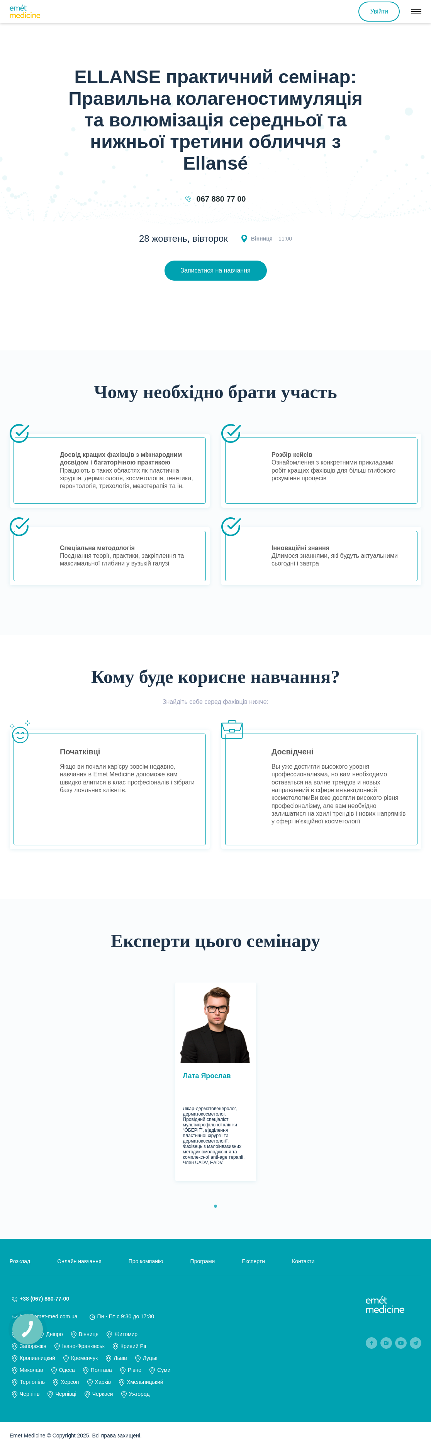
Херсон (70, 1382)
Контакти (303, 1261)
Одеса (67, 1370)
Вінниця (88, 1334)
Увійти (379, 11)
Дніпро (54, 1334)
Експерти (253, 1261)
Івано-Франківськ (83, 1346)
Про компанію (146, 1261)
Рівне (134, 1370)
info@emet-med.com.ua (49, 1316)
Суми (163, 1370)
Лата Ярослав (207, 1076)
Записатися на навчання (215, 270)
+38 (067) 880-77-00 (44, 1299)
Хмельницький (145, 1382)
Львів (120, 1358)
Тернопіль (32, 1382)
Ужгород (139, 1394)
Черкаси (102, 1394)
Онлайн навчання (79, 1261)
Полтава (101, 1370)
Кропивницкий (37, 1358)
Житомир (125, 1334)
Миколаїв (31, 1370)
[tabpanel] (215, 1082)
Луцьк (150, 1358)
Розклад (20, 1261)
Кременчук (84, 1358)
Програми (202, 1261)
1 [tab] (215, 1206)
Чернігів (29, 1394)
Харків (103, 1382)
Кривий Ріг (133, 1346)
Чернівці (65, 1394)
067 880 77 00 (221, 199)
